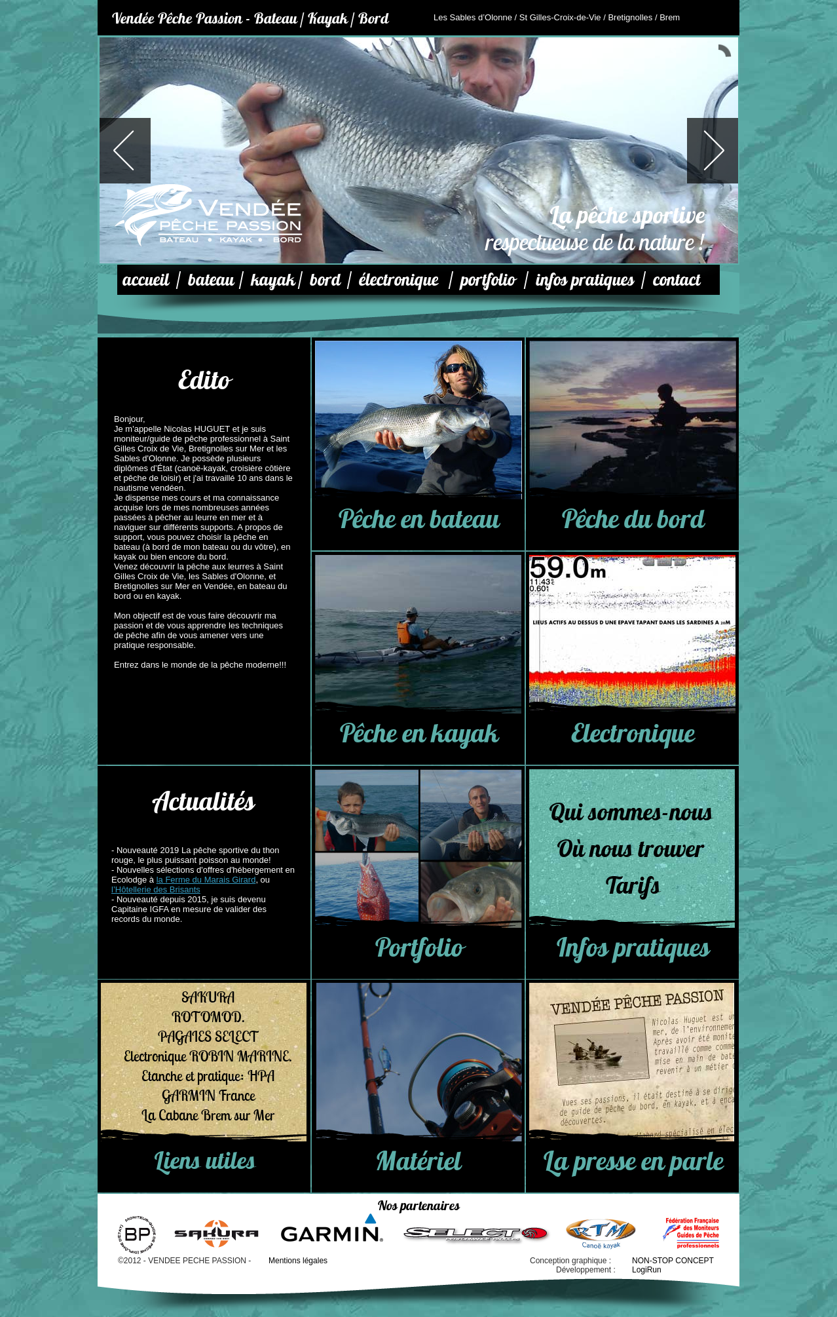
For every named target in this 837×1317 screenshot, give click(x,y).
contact (676, 279)
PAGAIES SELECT (208, 1036)
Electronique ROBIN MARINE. (208, 1056)
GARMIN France (208, 1095)
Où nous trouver (630, 848)
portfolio (487, 279)
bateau (211, 279)
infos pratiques (585, 279)
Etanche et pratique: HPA (207, 1076)
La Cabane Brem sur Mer (207, 1115)
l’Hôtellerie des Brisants (155, 889)
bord (325, 279)
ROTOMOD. (208, 1017)
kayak (273, 279)
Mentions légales (298, 1260)
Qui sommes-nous (630, 812)
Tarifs (632, 885)
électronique (398, 279)
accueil (145, 279)
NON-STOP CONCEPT (673, 1260)
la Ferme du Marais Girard (206, 880)
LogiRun (646, 1269)
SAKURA (207, 997)
